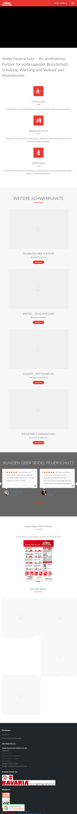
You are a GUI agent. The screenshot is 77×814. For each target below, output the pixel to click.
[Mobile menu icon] (73, 3)
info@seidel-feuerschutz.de (17, 766)
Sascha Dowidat (16, 491)
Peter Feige (52, 491)
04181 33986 (13, 764)
